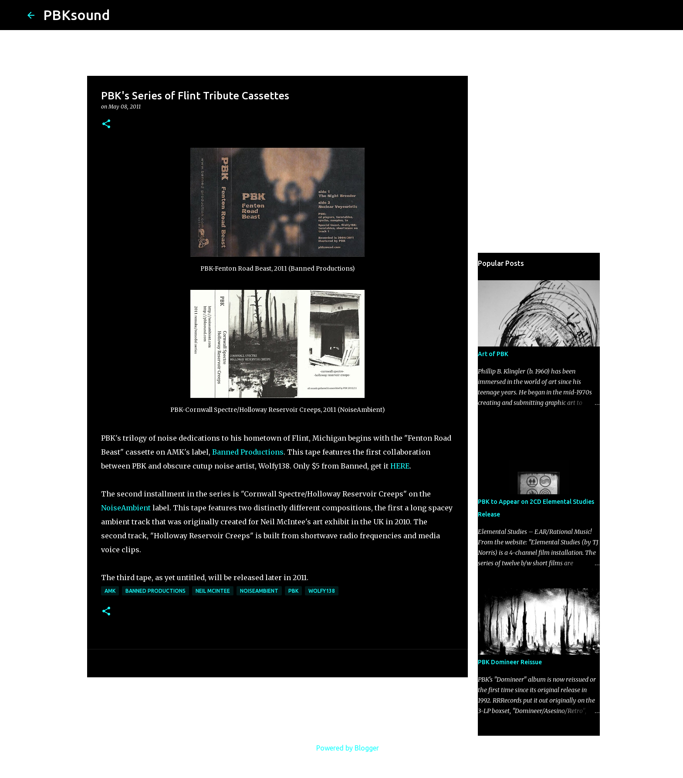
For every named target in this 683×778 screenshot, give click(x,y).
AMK (110, 591)
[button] (106, 124)
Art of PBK (493, 353)
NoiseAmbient (126, 507)
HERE (399, 466)
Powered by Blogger (341, 748)
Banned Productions (248, 452)
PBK (293, 591)
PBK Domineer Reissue (510, 662)
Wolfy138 (321, 591)
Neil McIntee (213, 591)
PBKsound (76, 15)
